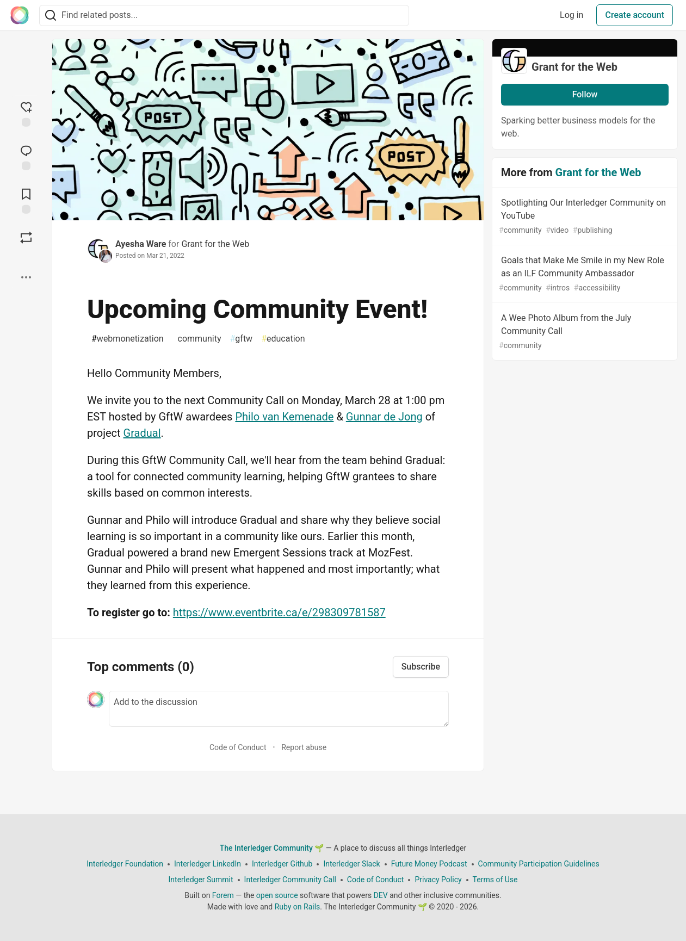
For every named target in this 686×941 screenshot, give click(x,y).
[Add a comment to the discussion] (278, 708)
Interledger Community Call (290, 879)
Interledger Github (282, 863)
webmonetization (127, 338)
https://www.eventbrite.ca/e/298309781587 (279, 612)
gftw (241, 338)
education (283, 338)
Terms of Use (495, 879)
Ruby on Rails (297, 906)
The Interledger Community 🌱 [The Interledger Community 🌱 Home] (272, 848)
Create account (634, 15)
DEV (381, 895)
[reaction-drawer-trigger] (26, 113)
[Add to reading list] (26, 200)
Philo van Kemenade (284, 416)
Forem (223, 895)
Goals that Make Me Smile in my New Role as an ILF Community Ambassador (584, 274)
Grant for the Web (215, 244)
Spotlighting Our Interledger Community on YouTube (584, 216)
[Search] (50, 15)
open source (277, 895)
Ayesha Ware (140, 244)
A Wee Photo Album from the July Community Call (584, 332)
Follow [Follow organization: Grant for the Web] (585, 94)
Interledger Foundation (124, 863)
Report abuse (303, 747)
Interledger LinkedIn (207, 863)
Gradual (142, 432)
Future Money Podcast (429, 863)
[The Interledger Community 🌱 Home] (19, 15)
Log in (571, 15)
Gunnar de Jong (384, 416)
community (196, 338)
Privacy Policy (438, 879)
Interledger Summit (201, 879)
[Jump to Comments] (26, 156)
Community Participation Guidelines (539, 863)
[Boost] (26, 237)
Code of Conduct (238, 747)
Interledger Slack (351, 863)
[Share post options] (26, 277)
